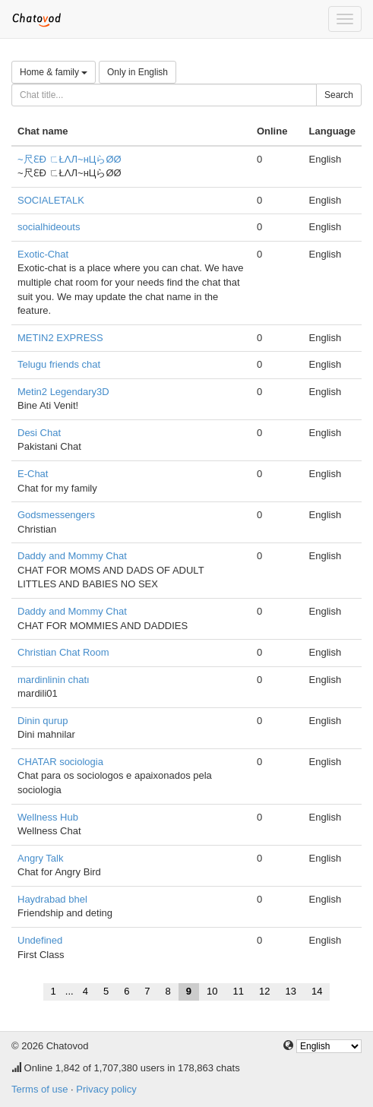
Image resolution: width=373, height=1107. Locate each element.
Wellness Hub (47, 817)
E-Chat (32, 473)
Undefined (39, 940)
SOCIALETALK (50, 200)
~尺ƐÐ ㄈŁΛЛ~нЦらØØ (69, 159)
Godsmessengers (56, 514)
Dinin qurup (42, 720)
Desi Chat (39, 432)
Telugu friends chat (58, 364)
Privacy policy (106, 1089)
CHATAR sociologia (60, 761)
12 (264, 991)
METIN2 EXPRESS (60, 337)
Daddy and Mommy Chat (72, 555)
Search (338, 95)
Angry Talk (40, 858)
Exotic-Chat (42, 254)
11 (238, 991)
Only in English (137, 72)
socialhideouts (48, 226)
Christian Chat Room (63, 652)
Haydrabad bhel (52, 899)
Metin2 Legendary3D (63, 391)
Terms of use (39, 1089)
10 (212, 991)
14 (316, 991)
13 (290, 991)
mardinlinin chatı (53, 679)
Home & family (53, 72)
